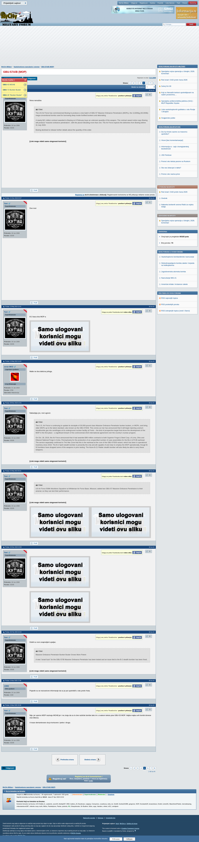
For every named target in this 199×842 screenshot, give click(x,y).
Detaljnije (111, 794)
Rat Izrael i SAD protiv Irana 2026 (174, 112)
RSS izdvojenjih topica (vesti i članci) (175, 231)
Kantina (152, 3)
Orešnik (164, 119)
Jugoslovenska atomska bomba (173, 192)
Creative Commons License (130, 828)
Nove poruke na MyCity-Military (172, 240)
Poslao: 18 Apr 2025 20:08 (13, 705)
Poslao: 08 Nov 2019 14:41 (13, 403)
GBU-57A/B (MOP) (47, 67)
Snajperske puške (168, 292)
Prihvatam (116, 839)
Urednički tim (110, 818)
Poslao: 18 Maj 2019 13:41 (13, 306)
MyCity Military (124, 3)
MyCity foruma (76, 833)
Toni (6, 203)
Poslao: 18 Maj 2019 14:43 (13, 361)
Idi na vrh (152, 771)
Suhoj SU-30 (166, 260)
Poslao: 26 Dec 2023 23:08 (13, 547)
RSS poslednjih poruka (170, 225)
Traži (178, 3)
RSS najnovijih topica (169, 219)
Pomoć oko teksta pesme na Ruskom (175, 335)
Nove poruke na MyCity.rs (169, 300)
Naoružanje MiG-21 (168, 198)
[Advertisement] (99, 47)
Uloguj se (134, 3)
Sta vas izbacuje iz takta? (171, 341)
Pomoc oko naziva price (170, 348)
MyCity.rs (123, 823)
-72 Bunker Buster (12, 90)
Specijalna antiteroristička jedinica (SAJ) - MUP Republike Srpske (177, 276)
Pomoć (184, 3)
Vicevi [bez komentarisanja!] (172, 314)
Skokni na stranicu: (138, 87)
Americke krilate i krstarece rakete (174, 205)
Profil (35, 190)
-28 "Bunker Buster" (12, 95)
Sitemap (100, 818)
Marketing (193, 3)
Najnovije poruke (89, 818)
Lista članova (170, 3)
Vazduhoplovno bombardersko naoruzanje (177, 177)
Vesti (117, 823)
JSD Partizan (166, 329)
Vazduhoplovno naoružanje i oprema (26, 67)
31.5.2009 (152, 78)
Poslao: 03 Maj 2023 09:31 (13, 471)
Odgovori (32, 78)
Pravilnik (160, 3)
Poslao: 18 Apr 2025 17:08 (13, 680)
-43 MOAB (9, 85)
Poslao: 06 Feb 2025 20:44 (13, 632)
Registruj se (143, 3)
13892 (6, 686)
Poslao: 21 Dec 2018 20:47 (13, 198)
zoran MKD (8, 367)
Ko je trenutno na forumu (15, 791)
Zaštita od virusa (132, 823)
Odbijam (129, 839)
